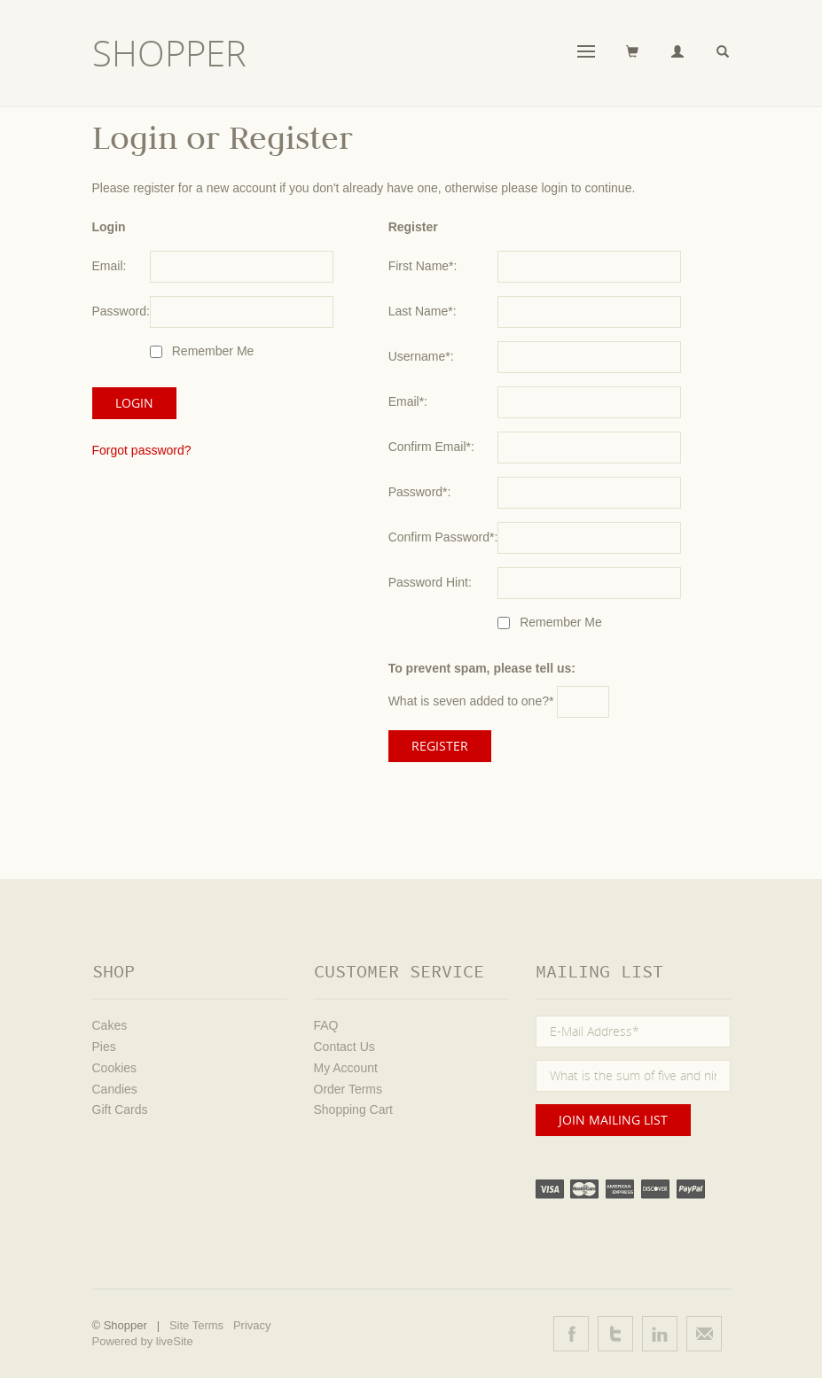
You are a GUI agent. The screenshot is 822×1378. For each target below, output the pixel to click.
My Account (346, 1068)
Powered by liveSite (142, 1341)
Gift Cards (120, 1109)
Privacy (252, 1325)
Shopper (169, 53)
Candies (114, 1089)
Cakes (110, 1025)
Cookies (114, 1068)
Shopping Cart (354, 1109)
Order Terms (348, 1089)
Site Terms (196, 1325)
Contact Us (344, 1046)
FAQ (326, 1025)
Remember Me (211, 351)
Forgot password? (142, 450)
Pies (104, 1046)
